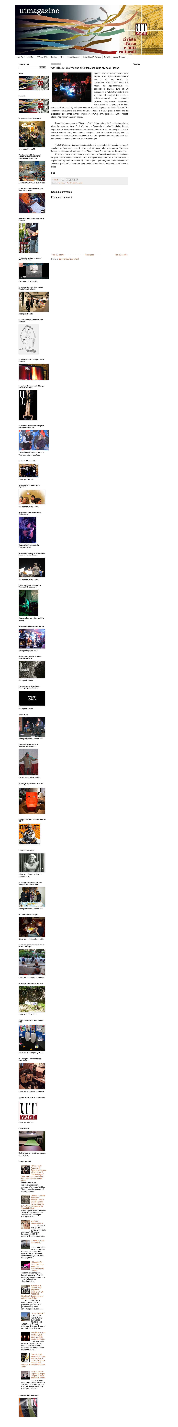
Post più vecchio (121, 255)
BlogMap (30, 57)
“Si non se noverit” (38, 1313)
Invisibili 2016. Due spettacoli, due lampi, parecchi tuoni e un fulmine (38, 1336)
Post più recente (58, 255)
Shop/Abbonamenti (74, 57)
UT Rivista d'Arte (42, 57)
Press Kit (107, 57)
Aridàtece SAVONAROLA (37, 1222)
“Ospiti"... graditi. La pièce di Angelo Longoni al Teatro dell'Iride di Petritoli (38, 1375)
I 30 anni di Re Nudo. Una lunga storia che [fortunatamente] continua (37, 1266)
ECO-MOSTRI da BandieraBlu (37, 1242)
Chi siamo (54, 57)
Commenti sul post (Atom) (69, 259)
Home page (89, 255)
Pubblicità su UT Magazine (92, 57)
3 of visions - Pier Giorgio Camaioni (70, 183)
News (62, 57)
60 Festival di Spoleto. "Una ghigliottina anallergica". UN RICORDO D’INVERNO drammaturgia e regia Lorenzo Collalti (32, 1292)
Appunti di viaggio (119, 57)
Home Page (20, 57)
